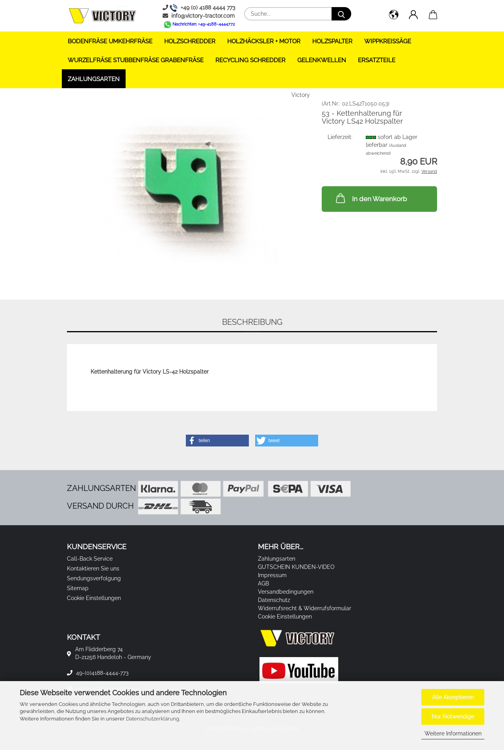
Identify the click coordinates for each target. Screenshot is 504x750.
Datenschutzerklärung (152, 719)
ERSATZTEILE (376, 60)
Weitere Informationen (453, 733)
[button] (394, 15)
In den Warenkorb (370, 198)
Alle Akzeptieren (453, 697)
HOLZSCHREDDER (189, 41)
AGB (263, 583)
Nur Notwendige (453, 716)
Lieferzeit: (340, 137)
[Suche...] (341, 13)
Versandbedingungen (285, 592)
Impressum (272, 575)
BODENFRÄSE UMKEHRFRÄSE (110, 41)
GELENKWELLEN (321, 60)
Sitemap (78, 588)
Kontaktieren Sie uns (93, 568)
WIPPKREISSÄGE (387, 41)
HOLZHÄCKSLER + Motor (263, 41)
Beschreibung (252, 322)
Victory (300, 95)
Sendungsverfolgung (94, 578)
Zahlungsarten (94, 79)
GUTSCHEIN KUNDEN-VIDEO (296, 567)
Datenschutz (274, 600)
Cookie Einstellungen (94, 598)
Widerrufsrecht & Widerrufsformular (304, 608)
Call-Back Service (90, 559)
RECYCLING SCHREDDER (250, 60)
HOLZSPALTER (332, 41)
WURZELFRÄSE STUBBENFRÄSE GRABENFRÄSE (136, 60)
